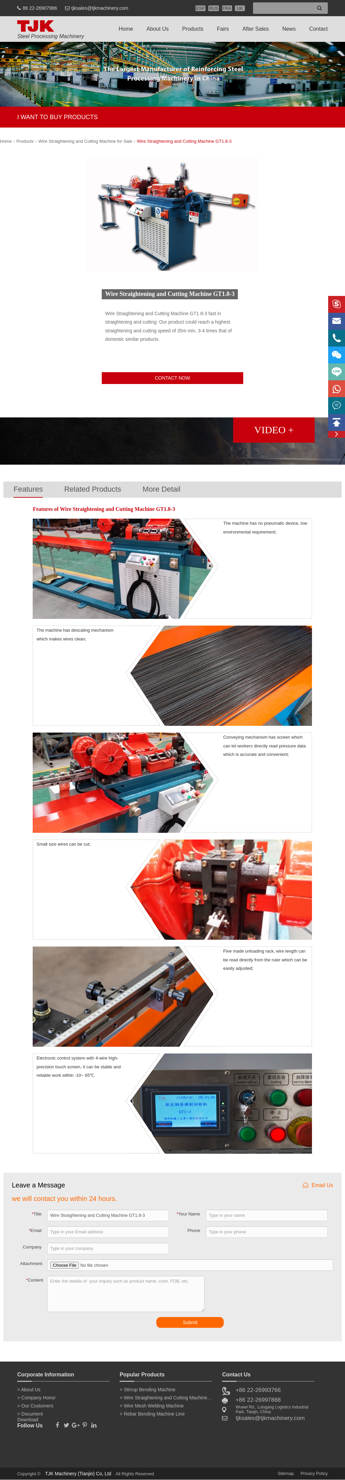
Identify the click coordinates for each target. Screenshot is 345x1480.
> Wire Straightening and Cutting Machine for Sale (166, 1397)
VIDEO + (274, 429)
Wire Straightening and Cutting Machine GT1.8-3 (184, 141)
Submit (190, 1322)
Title (36, 1213)
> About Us (28, 1389)
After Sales (255, 29)
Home (126, 29)
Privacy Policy (314, 1473)
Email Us (318, 1185)
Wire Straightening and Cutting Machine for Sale (85, 141)
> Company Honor (36, 1397)
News (289, 29)
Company (32, 1247)
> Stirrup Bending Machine (147, 1389)
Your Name (188, 1213)
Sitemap (286, 1473)
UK (240, 8)
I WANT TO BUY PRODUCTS (57, 117)
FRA (227, 8)
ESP (200, 8)
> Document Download (30, 1415)
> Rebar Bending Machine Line (152, 1414)
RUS (213, 8)
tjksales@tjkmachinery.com (99, 8)
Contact (318, 29)
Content (34, 1280)
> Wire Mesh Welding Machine (152, 1405)
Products (192, 29)
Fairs (223, 29)
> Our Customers (35, 1405)
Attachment (31, 1263)
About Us (158, 29)
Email (35, 1230)
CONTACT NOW (172, 378)
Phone (193, 1230)
